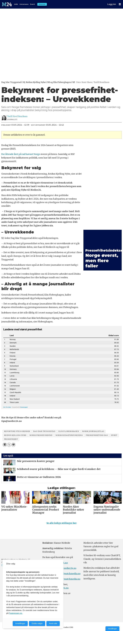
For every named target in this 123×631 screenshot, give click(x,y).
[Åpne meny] (120, 4)
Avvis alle (53, 623)
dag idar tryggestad (44, 431)
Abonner (42, 4)
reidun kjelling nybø (15, 435)
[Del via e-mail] (13, 445)
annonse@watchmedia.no (66, 573)
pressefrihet (11, 439)
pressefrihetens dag (97, 435)
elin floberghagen (68, 431)
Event (32, 4)
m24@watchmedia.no (68, 579)
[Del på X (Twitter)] (9, 445)
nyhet (114, 435)
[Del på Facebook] (5, 445)
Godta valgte (37, 623)
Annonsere (24, 4)
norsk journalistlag (93, 431)
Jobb (16, 4)
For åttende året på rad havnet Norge (20, 154)
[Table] (61, 368)
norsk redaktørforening (69, 435)
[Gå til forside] (7, 4)
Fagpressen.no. (15, 613)
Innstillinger (112, 629)
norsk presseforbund (40, 435)
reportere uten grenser (17, 431)
